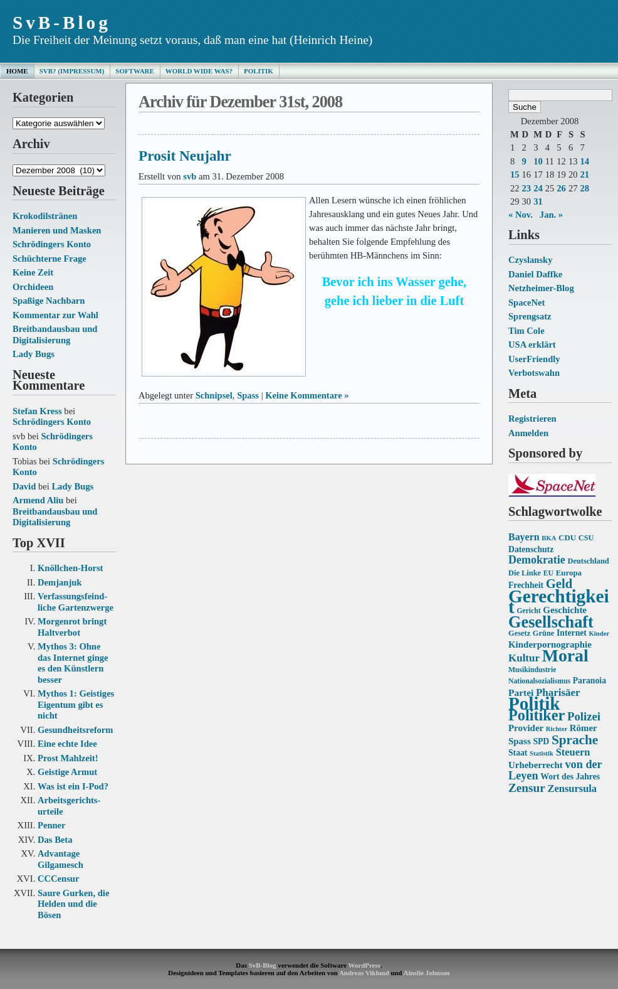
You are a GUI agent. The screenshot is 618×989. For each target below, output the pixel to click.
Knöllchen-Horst (70, 568)
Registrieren (532, 419)
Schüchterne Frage (49, 259)
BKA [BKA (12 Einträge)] (549, 538)
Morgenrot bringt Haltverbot (72, 627)
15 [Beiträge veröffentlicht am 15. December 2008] (515, 174)
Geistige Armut (67, 772)
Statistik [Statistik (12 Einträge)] (541, 753)
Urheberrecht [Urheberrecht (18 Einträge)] (535, 765)
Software (134, 71)
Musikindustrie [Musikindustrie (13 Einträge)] (532, 670)
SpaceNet (526, 302)
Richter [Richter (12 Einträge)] (556, 728)
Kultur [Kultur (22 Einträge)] (524, 658)
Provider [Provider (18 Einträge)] (525, 728)
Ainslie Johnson (427, 972)
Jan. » (551, 215)
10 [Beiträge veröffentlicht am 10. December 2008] (538, 161)
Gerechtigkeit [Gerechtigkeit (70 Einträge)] (558, 601)
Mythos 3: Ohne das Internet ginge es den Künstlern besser (73, 663)
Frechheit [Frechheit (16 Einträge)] (525, 585)
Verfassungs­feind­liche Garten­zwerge (75, 601)
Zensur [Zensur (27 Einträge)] (526, 787)
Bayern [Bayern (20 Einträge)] (524, 537)
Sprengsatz (530, 316)
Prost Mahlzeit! (68, 758)
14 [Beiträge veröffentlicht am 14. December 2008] (584, 161)
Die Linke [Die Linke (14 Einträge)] (524, 573)
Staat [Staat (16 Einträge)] (517, 752)
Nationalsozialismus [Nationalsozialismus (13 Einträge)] (539, 681)
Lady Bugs (34, 354)
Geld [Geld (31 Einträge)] (559, 584)
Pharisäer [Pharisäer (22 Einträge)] (558, 692)
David (24, 486)
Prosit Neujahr (185, 155)
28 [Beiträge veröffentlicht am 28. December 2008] (584, 188)
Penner (52, 825)
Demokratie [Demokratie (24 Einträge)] (536, 559)
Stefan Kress (37, 411)
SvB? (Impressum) (72, 71)
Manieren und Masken (57, 230)
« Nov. (520, 215)
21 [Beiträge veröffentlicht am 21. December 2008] (584, 174)
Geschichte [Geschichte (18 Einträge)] (565, 610)
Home (17, 71)
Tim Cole (526, 331)
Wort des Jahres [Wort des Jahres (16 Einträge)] (570, 776)
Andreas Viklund (364, 972)
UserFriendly (534, 359)
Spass (248, 395)
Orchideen (33, 287)
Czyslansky (530, 260)
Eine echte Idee (67, 744)
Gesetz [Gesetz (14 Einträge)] (519, 633)
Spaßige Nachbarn (49, 301)
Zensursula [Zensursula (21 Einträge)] (572, 788)
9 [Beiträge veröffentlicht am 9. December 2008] (524, 161)
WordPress (364, 965)
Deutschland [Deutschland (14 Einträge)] (588, 561)
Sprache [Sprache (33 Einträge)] (575, 739)
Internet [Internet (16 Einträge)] (572, 633)
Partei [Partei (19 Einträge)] (520, 692)
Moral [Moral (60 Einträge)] (565, 655)
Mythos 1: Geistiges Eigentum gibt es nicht (76, 704)
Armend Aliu (38, 500)
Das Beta (55, 840)
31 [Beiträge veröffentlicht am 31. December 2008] (538, 201)
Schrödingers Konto (52, 244)
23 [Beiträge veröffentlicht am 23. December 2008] (527, 188)
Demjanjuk (59, 582)
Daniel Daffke (535, 274)
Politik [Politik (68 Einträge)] (534, 703)
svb (189, 176)
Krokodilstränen (45, 216)
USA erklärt (532, 344)
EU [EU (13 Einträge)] (548, 573)
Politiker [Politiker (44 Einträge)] (536, 715)
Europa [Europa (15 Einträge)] (569, 572)
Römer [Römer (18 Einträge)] (583, 728)
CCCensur (58, 879)
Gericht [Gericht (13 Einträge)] (528, 611)
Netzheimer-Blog (541, 288)
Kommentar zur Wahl (55, 315)
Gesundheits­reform (75, 730)
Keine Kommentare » (306, 395)
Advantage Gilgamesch (60, 859)
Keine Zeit (33, 272)
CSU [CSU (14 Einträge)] (586, 537)
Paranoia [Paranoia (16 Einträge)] (589, 680)
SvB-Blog (62, 23)
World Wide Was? (199, 71)
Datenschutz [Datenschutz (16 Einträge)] (530, 549)
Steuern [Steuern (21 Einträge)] (573, 752)
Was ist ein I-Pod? (73, 786)
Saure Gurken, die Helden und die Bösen (73, 904)
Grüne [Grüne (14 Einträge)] (544, 633)
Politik (258, 71)
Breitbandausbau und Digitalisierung (55, 334)
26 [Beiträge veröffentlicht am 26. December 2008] (561, 188)
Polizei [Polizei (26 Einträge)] (583, 716)
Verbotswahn (534, 373)
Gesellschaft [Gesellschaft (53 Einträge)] (551, 622)
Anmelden (528, 433)
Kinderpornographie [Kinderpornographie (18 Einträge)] (550, 644)
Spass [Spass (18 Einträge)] (519, 741)
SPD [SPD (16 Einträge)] (541, 741)
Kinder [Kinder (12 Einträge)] (599, 633)
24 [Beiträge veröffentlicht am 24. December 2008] (538, 188)
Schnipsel (214, 395)
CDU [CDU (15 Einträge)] (567, 537)
